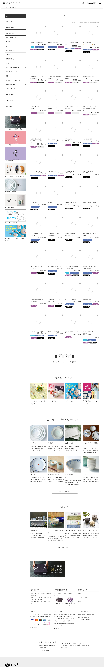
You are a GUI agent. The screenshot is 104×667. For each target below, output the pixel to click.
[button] (55, 358)
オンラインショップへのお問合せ (86, 620)
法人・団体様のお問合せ (84, 625)
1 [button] (59, 358)
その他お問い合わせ (44, 655)
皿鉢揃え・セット (10, 52)
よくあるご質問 (43, 653)
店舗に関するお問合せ (83, 622)
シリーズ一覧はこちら (65, 496)
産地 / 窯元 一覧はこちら (65, 553)
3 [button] (66, 358)
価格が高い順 (81, 24)
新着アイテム (9, 23)
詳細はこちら (81, 599)
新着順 (89, 24)
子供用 (8, 56)
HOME (6, 8)
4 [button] (70, 358)
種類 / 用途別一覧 (11, 39)
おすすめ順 (95, 24)
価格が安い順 (72, 24)
